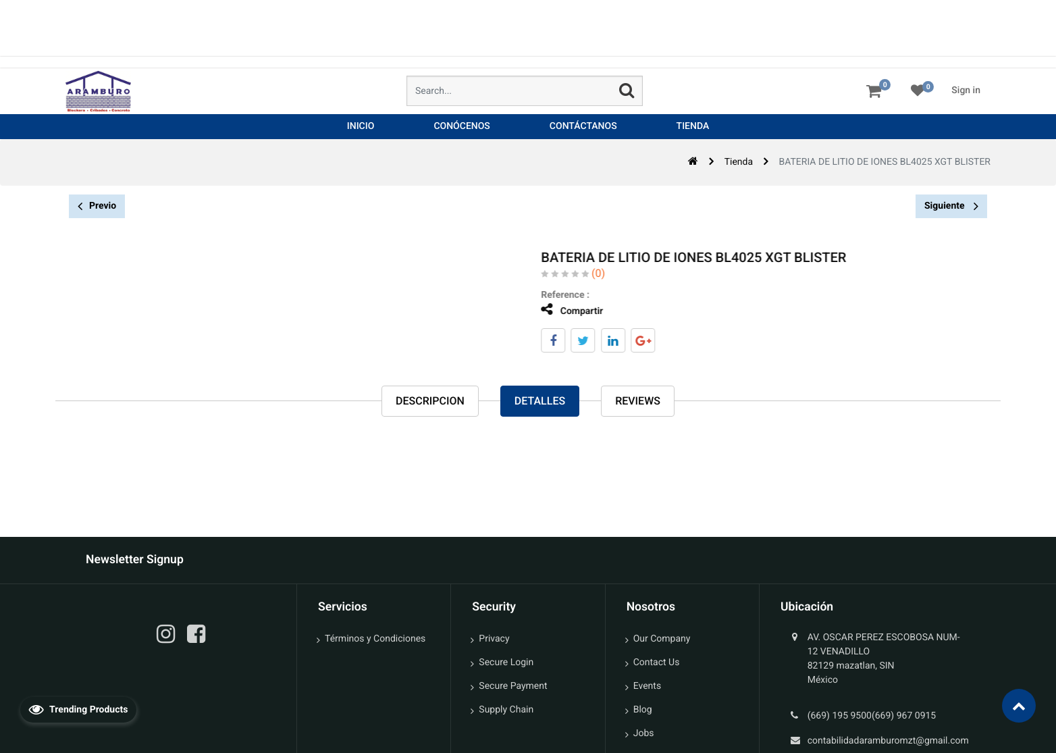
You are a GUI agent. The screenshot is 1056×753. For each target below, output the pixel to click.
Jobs (643, 733)
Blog (642, 709)
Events (647, 686)
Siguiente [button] (951, 206)
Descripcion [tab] (430, 400)
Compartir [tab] (565, 310)
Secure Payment (513, 686)
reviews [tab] (637, 400)
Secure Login (506, 662)
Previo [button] (97, 206)
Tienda (738, 162)
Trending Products (78, 709)
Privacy (494, 638)
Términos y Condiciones (375, 638)
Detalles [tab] (539, 400)
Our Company (662, 638)
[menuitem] (361, 126)
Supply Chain (506, 709)
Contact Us (656, 662)
